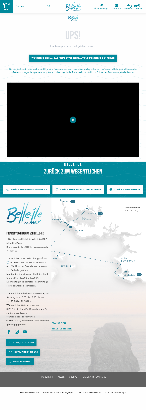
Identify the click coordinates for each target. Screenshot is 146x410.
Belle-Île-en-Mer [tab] (61, 329)
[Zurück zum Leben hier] (125, 189)
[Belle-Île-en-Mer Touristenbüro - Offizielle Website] (73, 17)
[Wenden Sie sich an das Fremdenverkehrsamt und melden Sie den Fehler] (73, 58)
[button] (137, 6)
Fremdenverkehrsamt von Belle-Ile (25, 233)
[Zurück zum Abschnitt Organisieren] (78, 189)
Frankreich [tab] (58, 323)
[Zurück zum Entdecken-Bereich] (26, 189)
